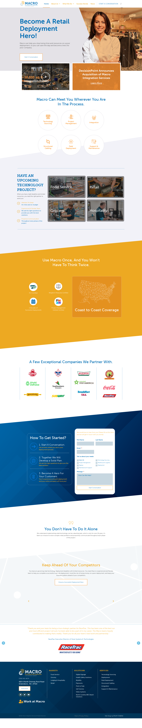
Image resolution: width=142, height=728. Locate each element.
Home (46, 4)
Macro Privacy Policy (81, 716)
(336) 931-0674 (24, 678)
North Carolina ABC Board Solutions (85, 696)
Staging (81, 465)
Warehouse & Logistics (104, 462)
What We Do (68, 3)
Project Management (84, 462)
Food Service (55, 674)
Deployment (101, 465)
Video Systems (81, 692)
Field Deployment (107, 680)
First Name (80, 440)
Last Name (99, 440)
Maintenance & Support (85, 467)
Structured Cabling (107, 683)
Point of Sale (80, 686)
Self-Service (80, 689)
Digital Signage (81, 674)
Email (79, 448)
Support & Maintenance (109, 689)
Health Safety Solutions (84, 677)
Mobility (78, 680)
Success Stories (82, 4)
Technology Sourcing (103, 460)
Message (80, 471)
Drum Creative (118, 716)
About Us (55, 3)
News (93, 4)
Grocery (53, 677)
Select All (81, 460)
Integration (105, 686)
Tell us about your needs (85, 456)
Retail (52, 683)
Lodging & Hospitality (58, 680)
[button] (45, 76)
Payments (79, 683)
